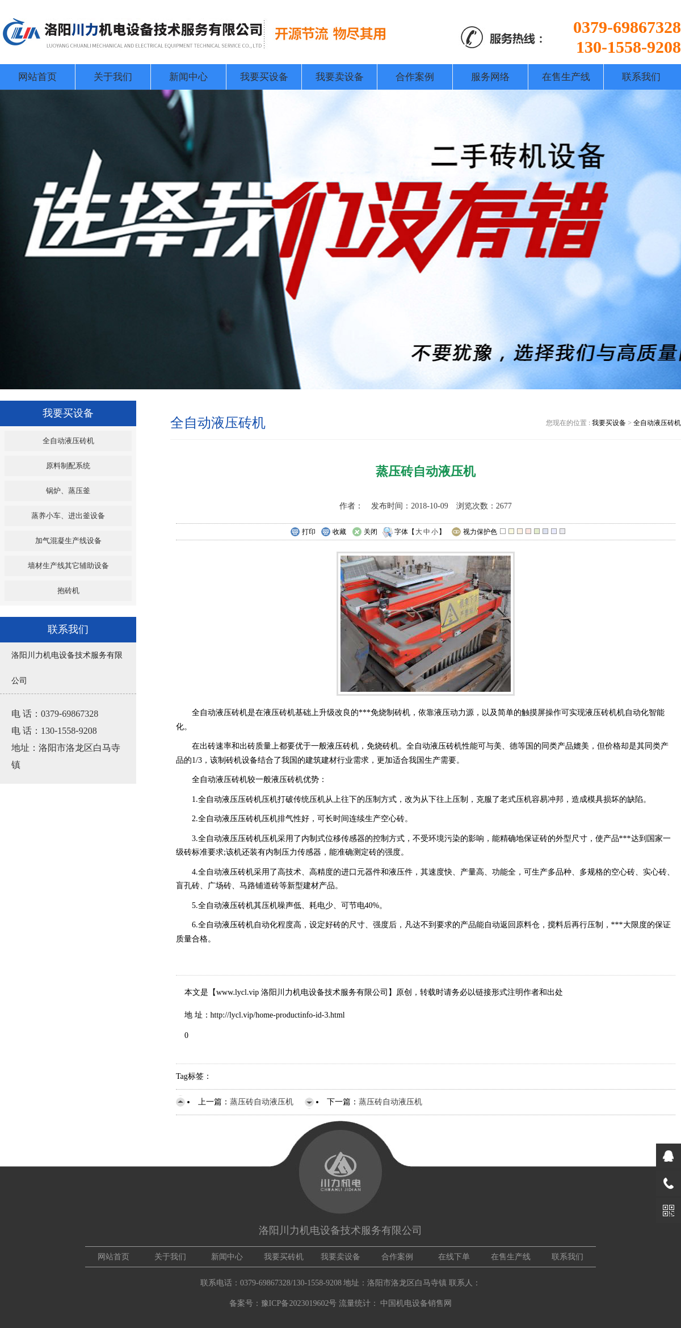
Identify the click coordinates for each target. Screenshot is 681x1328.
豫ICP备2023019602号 (299, 1303)
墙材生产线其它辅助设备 (68, 565)
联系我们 (641, 77)
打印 (303, 532)
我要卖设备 (340, 77)
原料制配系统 (68, 465)
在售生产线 (566, 77)
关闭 (364, 532)
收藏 (333, 532)
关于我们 (113, 77)
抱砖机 (68, 590)
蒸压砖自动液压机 (261, 1102)
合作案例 (415, 77)
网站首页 (37, 77)
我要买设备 (264, 77)
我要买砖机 (284, 1257)
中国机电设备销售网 (416, 1303)
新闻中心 (188, 77)
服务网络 (490, 77)
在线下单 (454, 1257)
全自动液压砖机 (68, 440)
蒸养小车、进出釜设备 (68, 515)
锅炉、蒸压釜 (68, 490)
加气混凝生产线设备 (68, 540)
